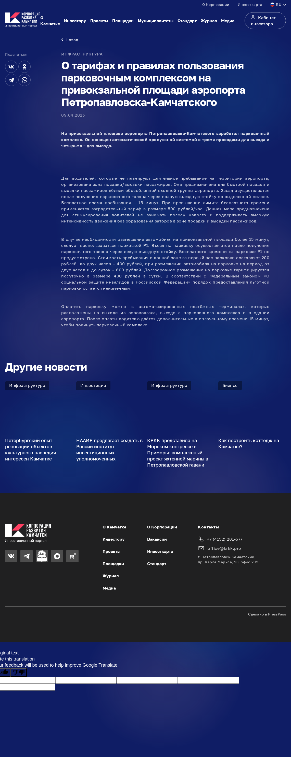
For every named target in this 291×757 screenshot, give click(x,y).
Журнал (209, 20)
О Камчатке (50, 20)
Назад (70, 41)
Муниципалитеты (155, 20)
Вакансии (157, 540)
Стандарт (187, 20)
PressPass (277, 615)
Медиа (227, 20)
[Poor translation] (18, 673)
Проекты (99, 20)
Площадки (123, 20)
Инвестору (75, 20)
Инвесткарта (250, 4)
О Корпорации (216, 4)
